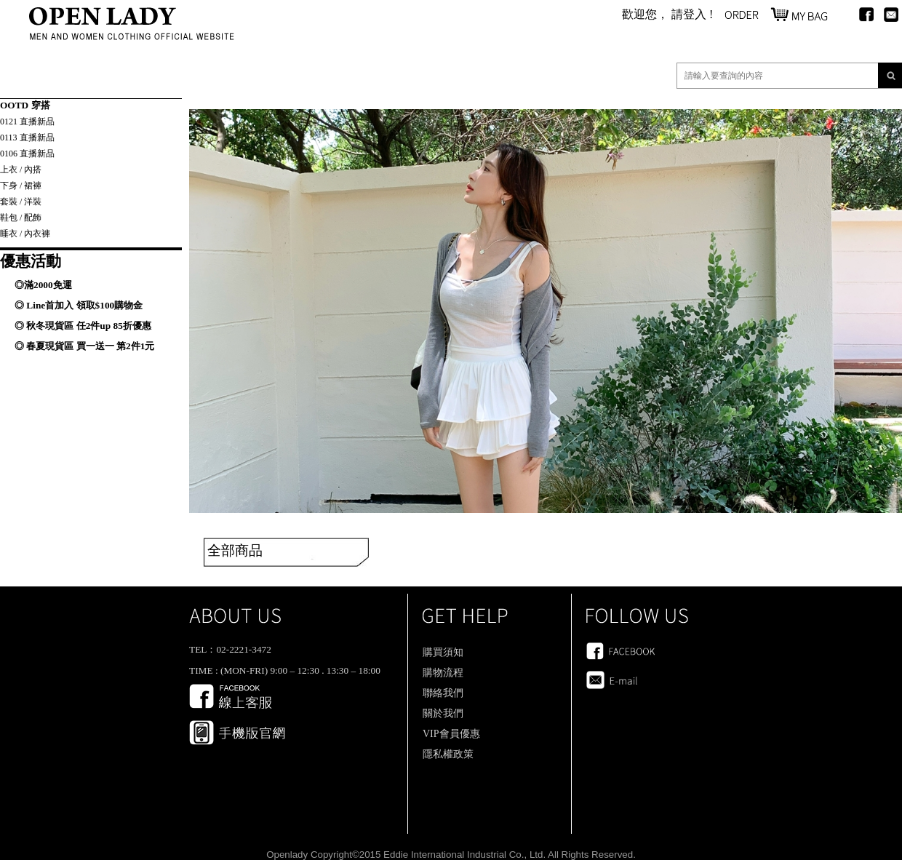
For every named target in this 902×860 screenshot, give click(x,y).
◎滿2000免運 (43, 284)
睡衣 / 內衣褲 (25, 233)
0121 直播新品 (27, 121)
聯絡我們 (443, 693)
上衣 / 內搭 (20, 169)
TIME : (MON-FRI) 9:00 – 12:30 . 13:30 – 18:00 (284, 670)
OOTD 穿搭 (25, 105)
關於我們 (443, 713)
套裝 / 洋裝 (20, 201)
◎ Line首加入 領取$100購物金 (79, 305)
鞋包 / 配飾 (20, 217)
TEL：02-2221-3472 (230, 649)
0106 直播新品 (27, 153)
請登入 (688, 14)
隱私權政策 (448, 754)
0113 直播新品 (27, 137)
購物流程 (443, 672)
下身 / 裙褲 (20, 185)
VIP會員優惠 (451, 733)
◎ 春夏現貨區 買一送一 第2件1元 (84, 346)
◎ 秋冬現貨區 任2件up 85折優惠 (83, 325)
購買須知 (443, 652)
